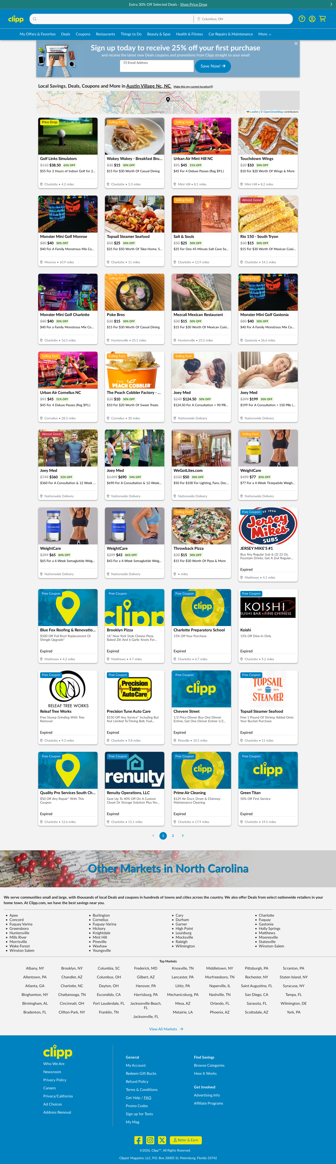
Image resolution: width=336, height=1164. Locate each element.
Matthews (265, 933)
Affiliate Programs (208, 1103)
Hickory (97, 929)
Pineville (97, 942)
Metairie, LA (183, 1012)
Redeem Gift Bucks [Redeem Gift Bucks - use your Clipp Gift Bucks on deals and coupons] (141, 1073)
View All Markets (166, 1029)
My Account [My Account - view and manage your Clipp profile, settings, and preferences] (136, 1065)
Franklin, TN (109, 1012)
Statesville (265, 942)
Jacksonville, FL (145, 1017)
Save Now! (213, 66)
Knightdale (99, 933)
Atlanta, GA (34, 986)
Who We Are (53, 1064)
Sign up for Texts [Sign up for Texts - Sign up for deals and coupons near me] (139, 1114)
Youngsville (100, 950)
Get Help (133, 1098)
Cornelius (98, 920)
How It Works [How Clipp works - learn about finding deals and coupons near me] (205, 1073)
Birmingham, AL (35, 1003)
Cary (177, 915)
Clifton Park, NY (72, 1012)
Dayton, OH (109, 986)
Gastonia (264, 924)
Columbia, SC (109, 968)
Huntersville (17, 933)
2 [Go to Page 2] (173, 836)
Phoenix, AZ (220, 1012)
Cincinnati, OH (72, 1003)
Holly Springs (267, 929)
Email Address (136, 62)
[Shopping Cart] (322, 19)
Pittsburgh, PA (256, 968)
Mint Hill (98, 937)
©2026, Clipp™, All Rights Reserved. (165, 1150)
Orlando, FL (219, 1003)
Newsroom (52, 1072)
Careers (49, 1088)
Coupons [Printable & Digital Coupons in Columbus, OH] (83, 34)
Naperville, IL (219, 986)
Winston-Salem (269, 946)
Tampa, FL (293, 995)
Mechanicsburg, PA (183, 995)
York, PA (294, 1012)
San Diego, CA (256, 995)
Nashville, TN (220, 995)
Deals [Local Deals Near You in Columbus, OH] (65, 34)
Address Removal (57, 1112)
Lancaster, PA (183, 977)
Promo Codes (137, 1106)
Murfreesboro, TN (220, 977)
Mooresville (266, 937)
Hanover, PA (146, 986)
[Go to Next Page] (183, 836)
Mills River (16, 937)
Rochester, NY (256, 977)
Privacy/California (58, 1096)
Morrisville (16, 942)
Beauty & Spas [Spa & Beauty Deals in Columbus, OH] (159, 34)
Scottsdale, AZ (256, 1012)
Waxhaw (98, 946)
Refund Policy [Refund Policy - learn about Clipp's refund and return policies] (137, 1082)
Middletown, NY (219, 968)
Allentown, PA (35, 977)
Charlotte (264, 915)
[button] (331, 5)
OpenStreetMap (273, 112)
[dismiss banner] (296, 43)
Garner (179, 924)
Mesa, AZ (182, 1003)
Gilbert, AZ (146, 977)
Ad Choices (52, 1104)
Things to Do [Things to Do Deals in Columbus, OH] (131, 34)
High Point (182, 929)
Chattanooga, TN (72, 995)
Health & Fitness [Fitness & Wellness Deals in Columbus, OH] (189, 34)
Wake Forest (18, 946)
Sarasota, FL (257, 1003)
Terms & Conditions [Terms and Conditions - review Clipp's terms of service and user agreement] (142, 1090)
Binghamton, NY (35, 995)
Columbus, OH (109, 977)
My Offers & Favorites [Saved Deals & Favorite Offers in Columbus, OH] (38, 34)
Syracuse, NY (293, 986)
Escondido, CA (109, 995)
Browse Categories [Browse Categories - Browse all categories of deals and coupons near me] (209, 1065)
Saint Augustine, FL (256, 986)
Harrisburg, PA (146, 995)
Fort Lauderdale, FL (108, 1003)
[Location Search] (243, 19)
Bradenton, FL (34, 1012)
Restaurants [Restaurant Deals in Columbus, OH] (105, 34)
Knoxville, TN (183, 968)
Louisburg (181, 933)
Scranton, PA (293, 968)
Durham (180, 920)
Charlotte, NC (72, 986)
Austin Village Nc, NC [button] (149, 86)
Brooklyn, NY (72, 968)
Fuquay (263, 920)
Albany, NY (35, 968)
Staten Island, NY (294, 977)
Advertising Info (207, 1095)
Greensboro (17, 929)
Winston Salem (20, 950)
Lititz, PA (182, 986)
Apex (12, 915)
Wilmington (183, 946)
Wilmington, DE (294, 1003)
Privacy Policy (54, 1080)
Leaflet (252, 112)
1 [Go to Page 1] (163, 836)
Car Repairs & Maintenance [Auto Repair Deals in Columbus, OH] (231, 34)
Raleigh (179, 942)
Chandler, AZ (71, 977)
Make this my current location (193, 86)
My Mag (132, 1122)
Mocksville (182, 937)
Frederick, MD (145, 968)
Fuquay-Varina (102, 924)
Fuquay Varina (19, 924)
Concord (15, 920)
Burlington (99, 915)
